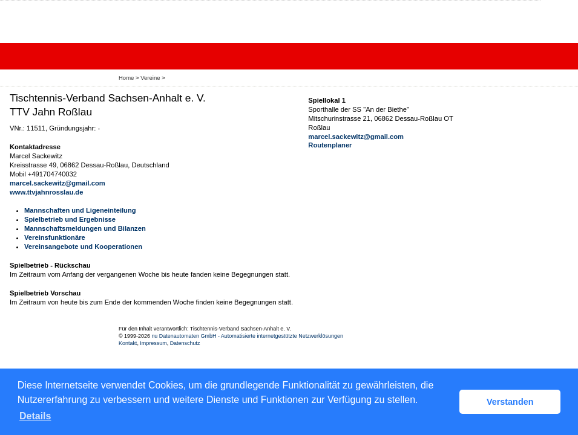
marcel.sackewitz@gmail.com (57, 183)
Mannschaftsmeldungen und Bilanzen (85, 228)
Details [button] (35, 416)
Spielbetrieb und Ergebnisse (70, 219)
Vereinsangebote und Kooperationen (83, 246)
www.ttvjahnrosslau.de (46, 192)
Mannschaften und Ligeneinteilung (80, 210)
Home (126, 77)
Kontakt (128, 343)
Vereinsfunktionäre (54, 237)
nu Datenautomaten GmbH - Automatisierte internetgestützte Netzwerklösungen (247, 336)
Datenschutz (185, 343)
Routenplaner (330, 145)
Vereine (150, 77)
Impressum (153, 343)
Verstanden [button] (510, 402)
